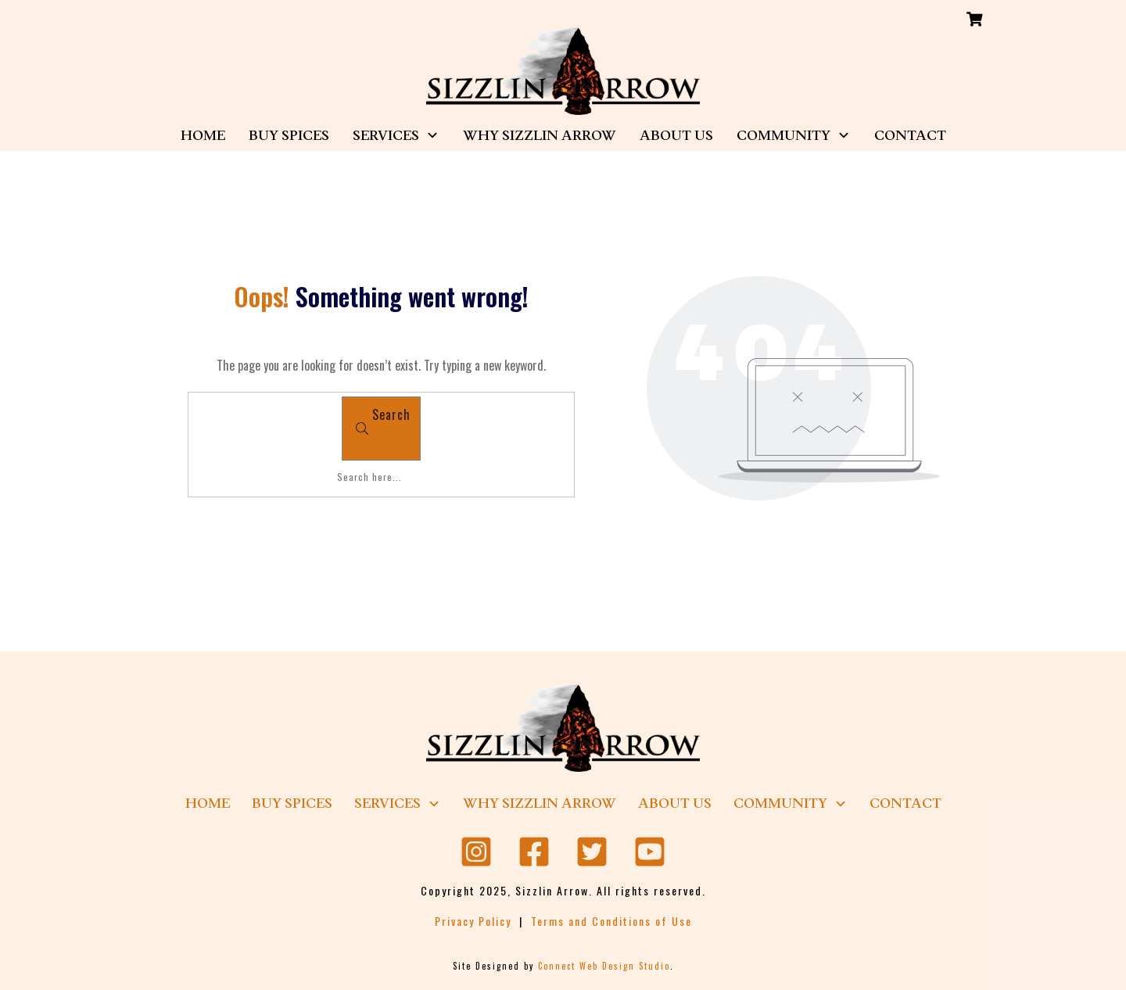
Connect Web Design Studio (604, 966)
